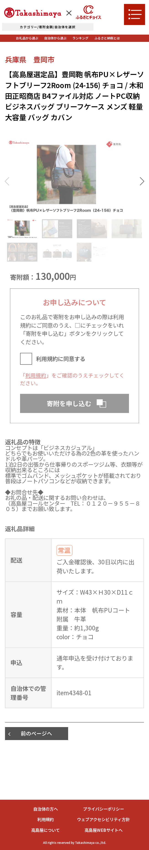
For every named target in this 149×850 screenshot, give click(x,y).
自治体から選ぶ (55, 38)
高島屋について (45, 830)
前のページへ (36, 733)
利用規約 (35, 380)
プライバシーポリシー (103, 809)
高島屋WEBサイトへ (104, 830)
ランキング (80, 38)
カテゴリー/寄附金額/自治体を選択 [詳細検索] (47, 27)
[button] (142, 186)
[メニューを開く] (134, 14)
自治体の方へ (45, 809)
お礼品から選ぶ (27, 38)
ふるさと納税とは (107, 38)
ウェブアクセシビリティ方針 (103, 819)
